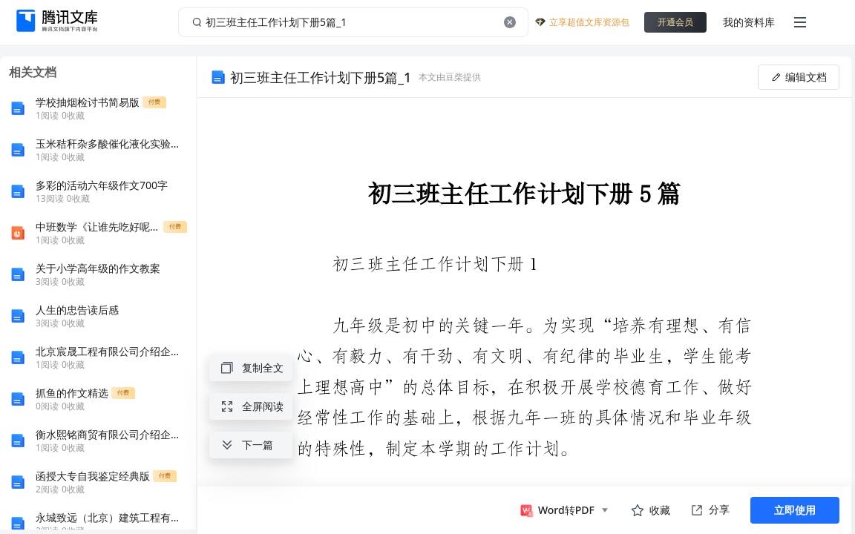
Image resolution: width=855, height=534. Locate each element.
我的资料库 (749, 22)
